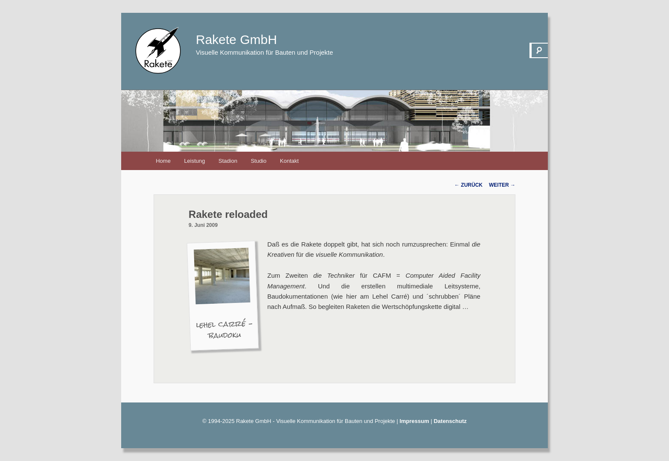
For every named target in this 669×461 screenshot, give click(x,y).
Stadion (227, 161)
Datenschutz (449, 421)
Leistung (194, 161)
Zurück (468, 185)
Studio (259, 161)
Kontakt (289, 161)
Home (163, 161)
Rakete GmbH (236, 39)
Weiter (502, 185)
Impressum (414, 421)
